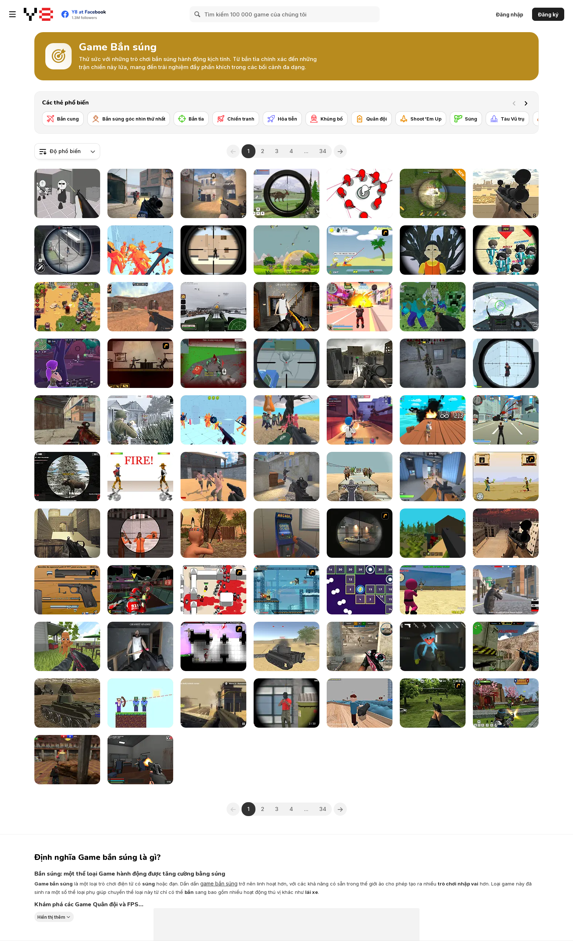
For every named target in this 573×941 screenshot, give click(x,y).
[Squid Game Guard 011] (433, 250)
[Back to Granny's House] (140, 646)
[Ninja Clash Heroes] (506, 703)
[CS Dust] (140, 306)
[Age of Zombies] (67, 306)
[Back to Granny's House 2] (286, 306)
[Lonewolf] (359, 533)
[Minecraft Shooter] (433, 306)
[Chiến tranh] (235, 118)
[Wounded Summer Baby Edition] (213, 533)
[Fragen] (286, 476)
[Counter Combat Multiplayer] (506, 646)
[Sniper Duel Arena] (286, 703)
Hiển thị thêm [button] (51, 917)
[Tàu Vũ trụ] (507, 118)
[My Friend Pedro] (140, 363)
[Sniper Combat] (140, 533)
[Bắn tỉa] (191, 118)
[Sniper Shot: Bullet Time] (506, 363)
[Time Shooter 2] (140, 250)
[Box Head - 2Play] (213, 589)
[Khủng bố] (327, 118)
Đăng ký (548, 14)
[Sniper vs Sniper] (213, 250)
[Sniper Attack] (506, 193)
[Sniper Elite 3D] (359, 363)
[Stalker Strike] (433, 363)
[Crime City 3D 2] (359, 306)
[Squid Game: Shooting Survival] (433, 589)
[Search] (198, 14)
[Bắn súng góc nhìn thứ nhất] (128, 118)
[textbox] (67, 151)
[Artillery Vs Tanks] (433, 193)
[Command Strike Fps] (67, 533)
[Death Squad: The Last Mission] (213, 703)
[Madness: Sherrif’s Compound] (67, 193)
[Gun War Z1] (359, 476)
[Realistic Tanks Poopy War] (67, 703)
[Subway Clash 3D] (67, 759)
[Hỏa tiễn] (282, 118)
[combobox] (67, 151)
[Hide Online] (286, 533)
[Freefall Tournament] (140, 589)
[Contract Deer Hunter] (67, 476)
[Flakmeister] (213, 306)
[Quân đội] (371, 118)
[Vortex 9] (359, 420)
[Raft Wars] (359, 250)
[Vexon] (213, 193)
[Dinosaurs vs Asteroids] (286, 250)
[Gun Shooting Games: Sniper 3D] (67, 250)
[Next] (527, 102)
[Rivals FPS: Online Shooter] (433, 476)
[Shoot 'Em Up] (420, 118)
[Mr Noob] (140, 703)
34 (322, 151)
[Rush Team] (359, 646)
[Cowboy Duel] (506, 476)
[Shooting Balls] (359, 589)
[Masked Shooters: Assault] (67, 420)
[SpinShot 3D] (359, 193)
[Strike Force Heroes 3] (286, 589)
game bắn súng (219, 883)
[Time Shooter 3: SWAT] (213, 420)
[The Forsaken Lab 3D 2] (140, 759)
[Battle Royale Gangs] (506, 589)
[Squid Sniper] (506, 250)
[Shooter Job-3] (67, 589)
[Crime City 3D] (506, 420)
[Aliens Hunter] (286, 363)
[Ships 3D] (359, 703)
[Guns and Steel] (213, 476)
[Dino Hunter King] (286, 193)
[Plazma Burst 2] (213, 646)
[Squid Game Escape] (286, 420)
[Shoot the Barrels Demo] (433, 420)
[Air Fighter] (506, 306)
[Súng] (466, 118)
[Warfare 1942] (140, 420)
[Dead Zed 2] (433, 703)
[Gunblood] (140, 476)
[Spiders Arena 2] (213, 363)
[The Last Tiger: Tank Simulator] (286, 646)
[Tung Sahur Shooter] (67, 646)
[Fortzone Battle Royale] (67, 363)
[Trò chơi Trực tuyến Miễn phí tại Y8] (38, 14)
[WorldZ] (433, 533)
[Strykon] (140, 193)
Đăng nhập (509, 14)
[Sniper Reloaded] (506, 533)
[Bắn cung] (63, 118)
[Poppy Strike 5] (433, 646)
